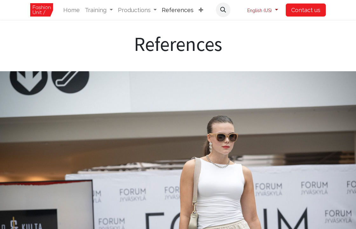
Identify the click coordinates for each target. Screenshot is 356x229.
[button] (201, 10)
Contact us (305, 10)
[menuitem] (71, 10)
